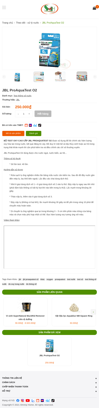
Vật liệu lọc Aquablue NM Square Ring (73, 316)
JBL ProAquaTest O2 (49, 355)
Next (93, 311)
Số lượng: (7, 114)
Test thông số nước (23, 96)
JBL (18, 100)
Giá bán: (6, 107)
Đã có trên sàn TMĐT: (12, 125)
